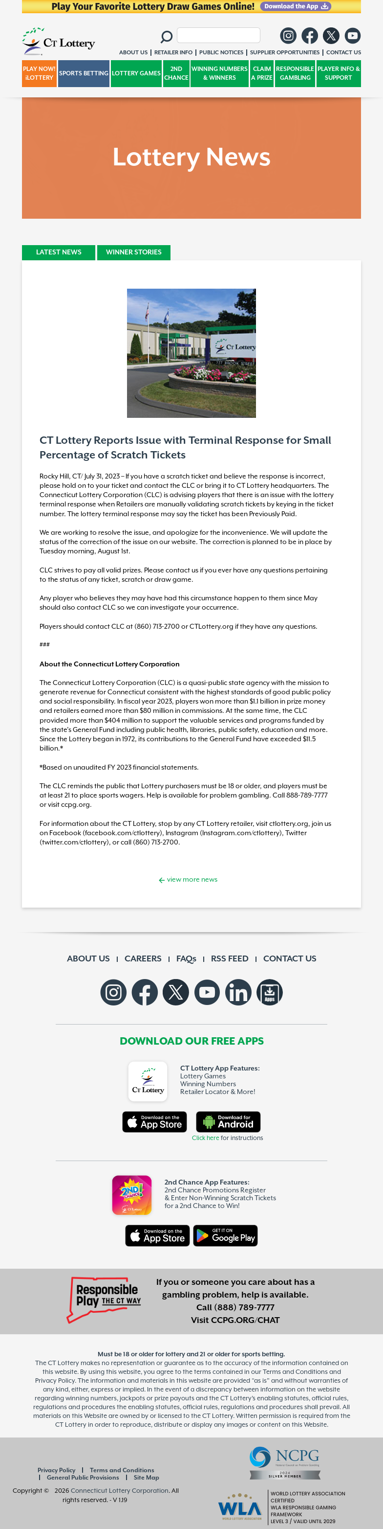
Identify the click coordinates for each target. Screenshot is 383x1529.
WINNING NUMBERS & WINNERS (220, 74)
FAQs (186, 959)
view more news (191, 880)
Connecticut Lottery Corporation (120, 1491)
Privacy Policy (56, 1470)
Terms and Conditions (122, 1470)
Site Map (146, 1478)
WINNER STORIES (134, 252)
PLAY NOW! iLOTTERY (39, 74)
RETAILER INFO (173, 52)
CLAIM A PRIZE (262, 74)
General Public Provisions (83, 1478)
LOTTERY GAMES (136, 73)
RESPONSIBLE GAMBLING (295, 74)
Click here (205, 1138)
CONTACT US (290, 959)
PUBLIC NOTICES (221, 52)
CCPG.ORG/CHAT (245, 1320)
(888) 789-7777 (244, 1308)
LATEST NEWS (59, 252)
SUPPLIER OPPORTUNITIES (284, 52)
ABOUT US (88, 959)
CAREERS (143, 959)
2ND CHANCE (176, 74)
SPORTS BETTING (83, 73)
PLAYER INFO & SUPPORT (339, 74)
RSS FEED (230, 959)
